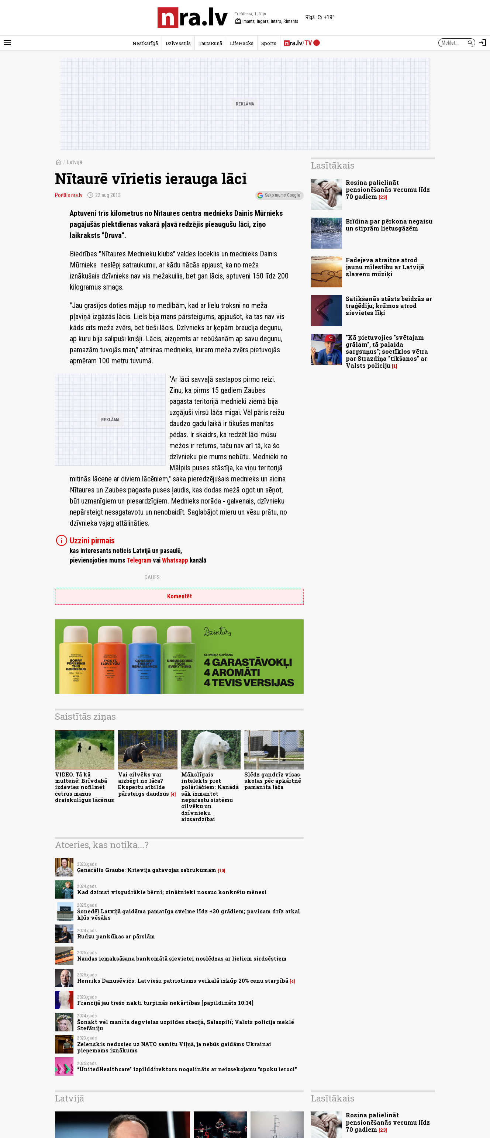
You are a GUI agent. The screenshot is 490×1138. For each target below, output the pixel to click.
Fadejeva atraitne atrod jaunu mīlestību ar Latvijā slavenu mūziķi (385, 267)
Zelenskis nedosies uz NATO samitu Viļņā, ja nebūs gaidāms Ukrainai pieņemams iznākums (174, 1047)
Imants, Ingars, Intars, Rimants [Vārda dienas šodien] (266, 21)
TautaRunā (210, 43)
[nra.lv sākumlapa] (193, 17)
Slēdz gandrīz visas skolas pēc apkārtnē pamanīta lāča (272, 781)
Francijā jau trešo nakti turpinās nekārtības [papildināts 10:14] (165, 1002)
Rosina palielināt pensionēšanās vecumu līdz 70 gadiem (388, 189)
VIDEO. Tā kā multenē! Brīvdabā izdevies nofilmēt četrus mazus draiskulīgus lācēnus (84, 787)
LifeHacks (241, 43)
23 (383, 197)
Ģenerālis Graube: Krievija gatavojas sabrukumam (146, 870)
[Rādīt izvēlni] (7, 42)
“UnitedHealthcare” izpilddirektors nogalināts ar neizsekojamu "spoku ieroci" (187, 1069)
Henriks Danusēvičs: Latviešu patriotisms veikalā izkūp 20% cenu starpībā (182, 980)
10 (221, 870)
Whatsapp (175, 560)
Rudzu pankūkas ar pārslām (116, 936)
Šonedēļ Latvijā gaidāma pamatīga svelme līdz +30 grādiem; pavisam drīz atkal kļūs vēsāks (188, 914)
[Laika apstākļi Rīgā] (320, 18)
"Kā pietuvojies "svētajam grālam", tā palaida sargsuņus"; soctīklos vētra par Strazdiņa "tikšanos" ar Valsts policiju (387, 351)
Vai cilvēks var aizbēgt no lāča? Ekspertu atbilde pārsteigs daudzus (143, 784)
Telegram (139, 560)
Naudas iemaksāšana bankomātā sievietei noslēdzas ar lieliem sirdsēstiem (182, 958)
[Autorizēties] (482, 42)
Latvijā (74, 162)
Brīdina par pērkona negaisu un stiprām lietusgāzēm (389, 224)
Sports (268, 43)
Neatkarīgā (145, 43)
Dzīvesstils (178, 43)
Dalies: (153, 577)
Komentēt (179, 596)
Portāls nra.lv (68, 195)
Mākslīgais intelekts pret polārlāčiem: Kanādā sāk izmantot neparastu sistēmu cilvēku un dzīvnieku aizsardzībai (210, 797)
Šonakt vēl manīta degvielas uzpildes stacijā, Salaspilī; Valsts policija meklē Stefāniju (185, 1025)
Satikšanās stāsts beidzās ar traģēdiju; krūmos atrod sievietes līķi (389, 306)
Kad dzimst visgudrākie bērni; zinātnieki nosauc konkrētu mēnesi (172, 892)
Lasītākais (333, 165)
